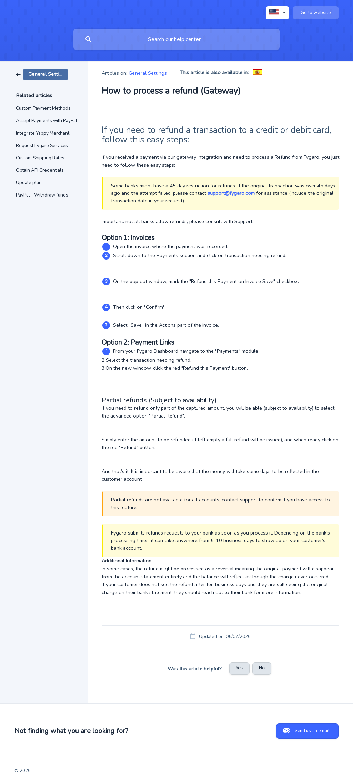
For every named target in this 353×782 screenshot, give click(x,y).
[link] (42, 74)
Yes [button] (239, 668)
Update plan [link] (29, 182)
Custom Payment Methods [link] (43, 108)
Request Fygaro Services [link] (42, 145)
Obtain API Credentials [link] (40, 170)
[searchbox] (176, 39)
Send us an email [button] (312, 731)
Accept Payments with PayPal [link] (46, 120)
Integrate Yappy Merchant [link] (42, 133)
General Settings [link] (148, 73)
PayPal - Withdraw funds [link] (42, 195)
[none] (277, 12)
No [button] (262, 668)
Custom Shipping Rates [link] (40, 158)
